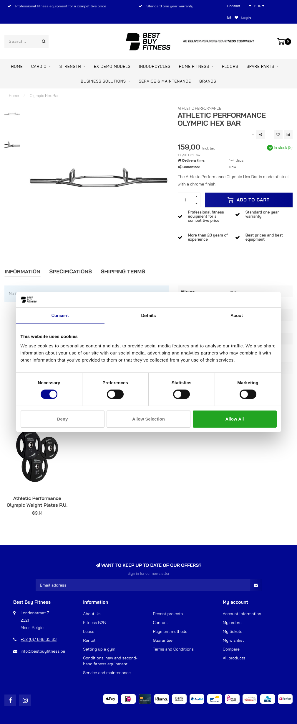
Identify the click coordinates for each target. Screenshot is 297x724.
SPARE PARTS (260, 66)
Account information (242, 613)
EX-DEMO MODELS (112, 66)
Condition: (191, 167)
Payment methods (170, 631)
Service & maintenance (165, 81)
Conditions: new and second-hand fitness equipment (110, 660)
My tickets (232, 631)
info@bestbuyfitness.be (43, 651)
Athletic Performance (199, 108)
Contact (233, 6)
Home (17, 66)
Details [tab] (148, 315)
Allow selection (148, 418)
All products (234, 658)
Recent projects (168, 613)
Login (246, 17)
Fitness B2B (94, 622)
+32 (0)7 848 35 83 (39, 639)
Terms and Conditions (173, 649)
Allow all (234, 418)
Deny (62, 418)
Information (22, 271)
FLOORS (230, 66)
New (232, 167)
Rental (89, 640)
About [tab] (236, 315)
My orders (232, 622)
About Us (91, 613)
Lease (88, 631)
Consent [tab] (60, 315)
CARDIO (39, 66)
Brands (207, 81)
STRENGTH (70, 66)
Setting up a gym (99, 649)
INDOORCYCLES (154, 66)
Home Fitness (194, 66)
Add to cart (249, 200)
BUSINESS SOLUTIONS (103, 81)
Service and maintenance (107, 672)
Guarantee (162, 640)
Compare (231, 649)
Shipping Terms (123, 271)
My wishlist (233, 640)
